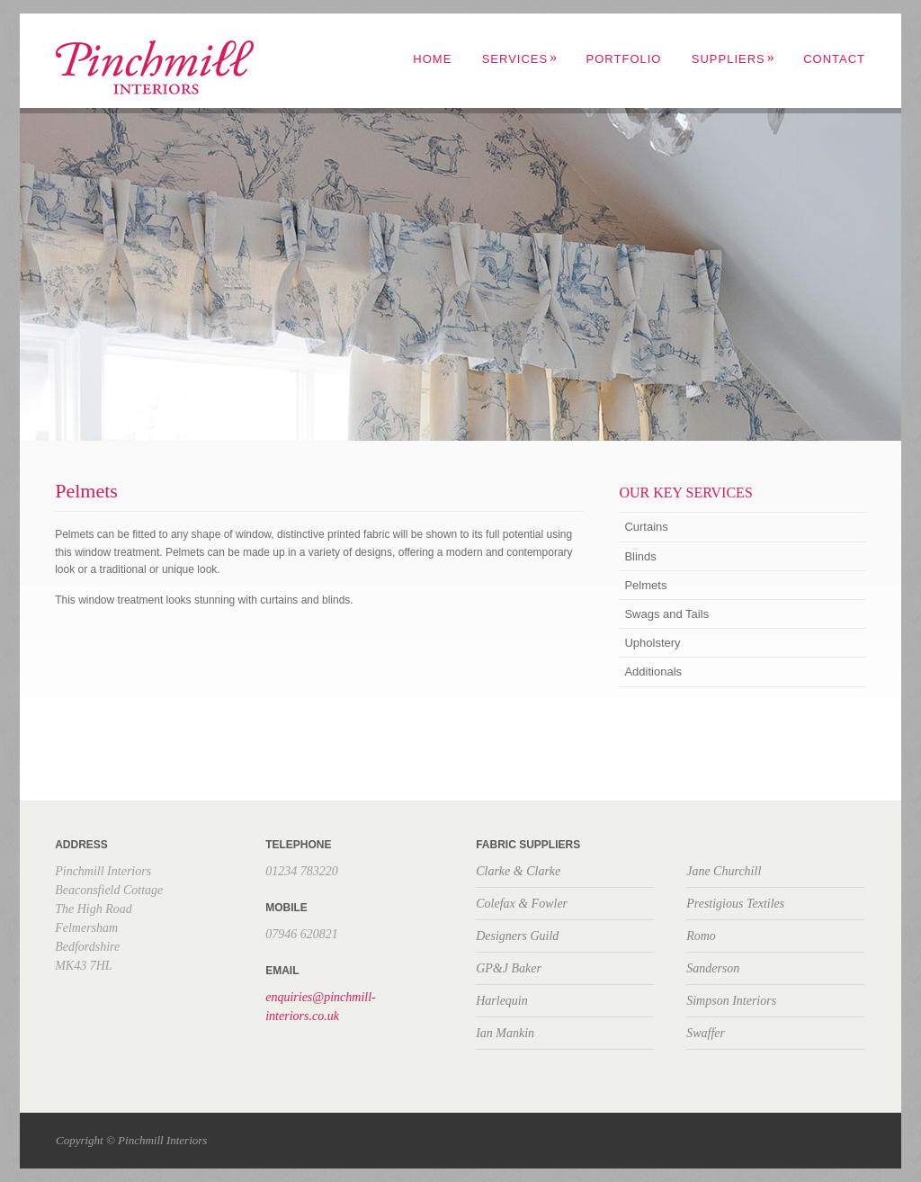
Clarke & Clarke (518, 871)
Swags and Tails (666, 614)
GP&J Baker (508, 968)
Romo (701, 936)
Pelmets (645, 585)
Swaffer (705, 1033)
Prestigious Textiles (735, 903)
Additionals (653, 671)
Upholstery (652, 642)
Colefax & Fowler (522, 903)
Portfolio (624, 59)
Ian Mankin (505, 1033)
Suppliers (733, 59)
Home (432, 59)
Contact (834, 59)
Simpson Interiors (731, 1000)
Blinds (640, 556)
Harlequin (502, 1000)
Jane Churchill (723, 871)
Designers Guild (517, 936)
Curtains (645, 526)
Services (520, 59)
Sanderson (712, 968)
